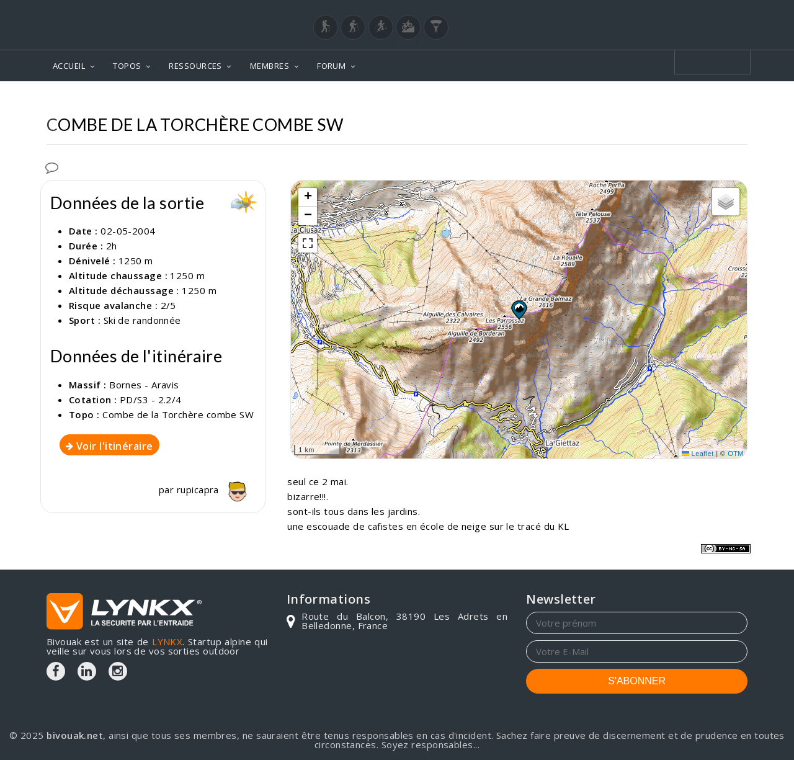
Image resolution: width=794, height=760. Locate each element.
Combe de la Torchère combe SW (178, 414)
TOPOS (127, 65)
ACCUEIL (69, 65)
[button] (519, 310)
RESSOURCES (195, 65)
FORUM (331, 65)
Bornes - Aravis (144, 384)
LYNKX (167, 641)
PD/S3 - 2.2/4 (151, 399)
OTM (736, 453)
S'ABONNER (637, 681)
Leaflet (698, 453)
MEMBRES (269, 65)
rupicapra (215, 489)
